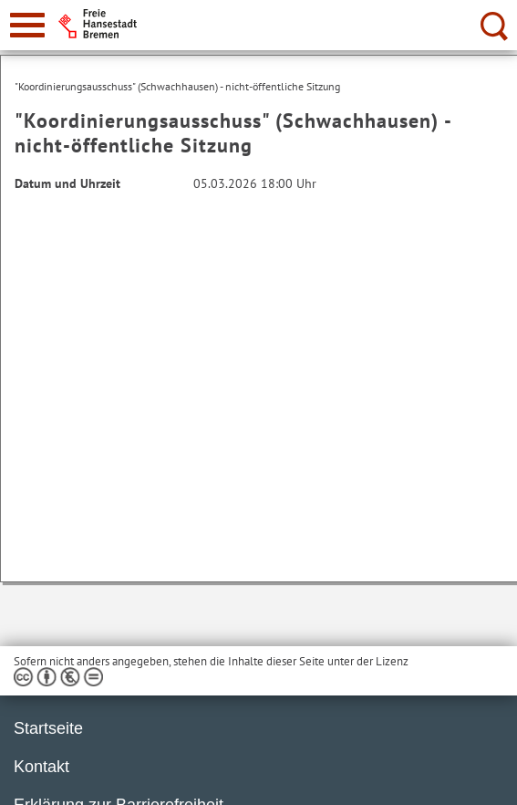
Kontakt (41, 767)
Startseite (48, 728)
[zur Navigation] (27, 25)
